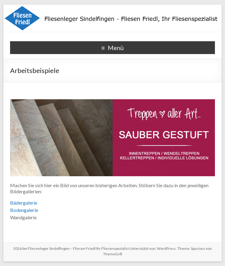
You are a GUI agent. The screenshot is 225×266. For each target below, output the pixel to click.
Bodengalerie (24, 210)
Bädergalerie (23, 203)
